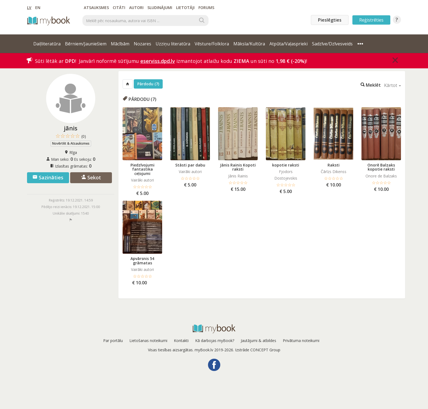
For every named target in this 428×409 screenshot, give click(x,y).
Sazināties (47, 177)
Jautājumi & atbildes (258, 340)
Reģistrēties (371, 20)
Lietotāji (185, 7)
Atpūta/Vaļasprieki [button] (288, 44)
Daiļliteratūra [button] (47, 44)
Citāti (119, 7)
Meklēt (371, 84)
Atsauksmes (96, 7)
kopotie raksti (285, 165)
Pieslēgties (329, 20)
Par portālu (113, 340)
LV (29, 7)
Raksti (334, 165)
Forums (206, 7)
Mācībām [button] (120, 44)
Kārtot (392, 85)
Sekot (91, 177)
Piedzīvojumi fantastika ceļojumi (142, 169)
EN (37, 7)
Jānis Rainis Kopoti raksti (238, 167)
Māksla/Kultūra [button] (249, 44)
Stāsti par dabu (190, 165)
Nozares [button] (142, 44)
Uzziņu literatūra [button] (173, 44)
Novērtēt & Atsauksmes (71, 143)
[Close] (395, 60)
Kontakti (181, 340)
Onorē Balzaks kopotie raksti (381, 167)
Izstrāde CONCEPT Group (257, 349)
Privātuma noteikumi (301, 340)
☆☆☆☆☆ (70, 136)
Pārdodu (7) (148, 83)
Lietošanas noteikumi (148, 340)
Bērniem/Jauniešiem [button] (85, 44)
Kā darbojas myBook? (214, 340)
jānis (71, 128)
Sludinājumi (159, 7)
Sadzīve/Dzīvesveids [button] (332, 44)
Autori (136, 7)
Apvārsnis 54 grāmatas (142, 260)
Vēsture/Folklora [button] (212, 44)
